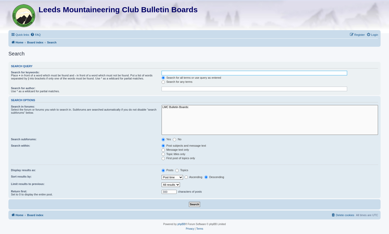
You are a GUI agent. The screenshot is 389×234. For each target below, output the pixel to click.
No (177, 139)
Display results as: (23, 170)
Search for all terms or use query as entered (191, 77)
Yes (166, 139)
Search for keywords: (25, 72)
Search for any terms (177, 81)
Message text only (175, 149)
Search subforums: (24, 139)
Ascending (193, 177)
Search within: (20, 145)
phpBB (181, 224)
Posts (168, 170)
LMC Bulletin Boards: (270, 107)
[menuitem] (35, 35)
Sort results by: (21, 176)
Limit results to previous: (27, 183)
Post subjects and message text (184, 145)
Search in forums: (23, 106)
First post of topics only (178, 158)
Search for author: (23, 88)
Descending (214, 177)
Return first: (19, 191)
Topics (181, 170)
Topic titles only (173, 154)
